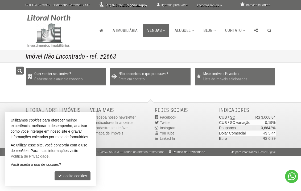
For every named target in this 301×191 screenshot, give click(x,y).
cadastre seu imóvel (112, 128)
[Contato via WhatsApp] (291, 176)
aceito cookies (72, 176)
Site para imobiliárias (243, 152)
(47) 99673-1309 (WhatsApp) (126, 5)
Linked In (167, 138)
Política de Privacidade (189, 152)
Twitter (165, 122)
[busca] (269, 30)
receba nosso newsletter (115, 117)
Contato (235, 30)
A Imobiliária (125, 30)
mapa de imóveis (109, 133)
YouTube (167, 133)
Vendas (156, 30)
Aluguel (184, 30)
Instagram (168, 128)
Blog (209, 30)
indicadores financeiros (114, 122)
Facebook (168, 117)
